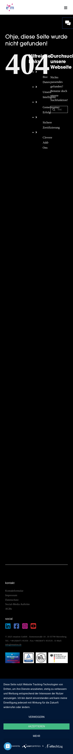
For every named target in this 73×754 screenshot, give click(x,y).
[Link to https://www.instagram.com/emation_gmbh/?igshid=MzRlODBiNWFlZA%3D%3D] (25, 626)
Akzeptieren (36, 726)
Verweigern (37, 717)
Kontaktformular (14, 590)
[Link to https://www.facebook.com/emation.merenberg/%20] (16, 626)
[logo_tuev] (28, 654)
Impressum (11, 595)
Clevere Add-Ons (47, 142)
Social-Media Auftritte (17, 604)
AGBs (8, 608)
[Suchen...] (59, 109)
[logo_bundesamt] (58, 654)
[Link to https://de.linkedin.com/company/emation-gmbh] (8, 626)
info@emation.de (13, 644)
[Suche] (53, 109)
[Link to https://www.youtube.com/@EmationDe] (33, 626)
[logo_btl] (41, 654)
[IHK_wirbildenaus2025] (12, 654)
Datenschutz (12, 599)
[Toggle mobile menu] (66, 8)
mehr (36, 736)
